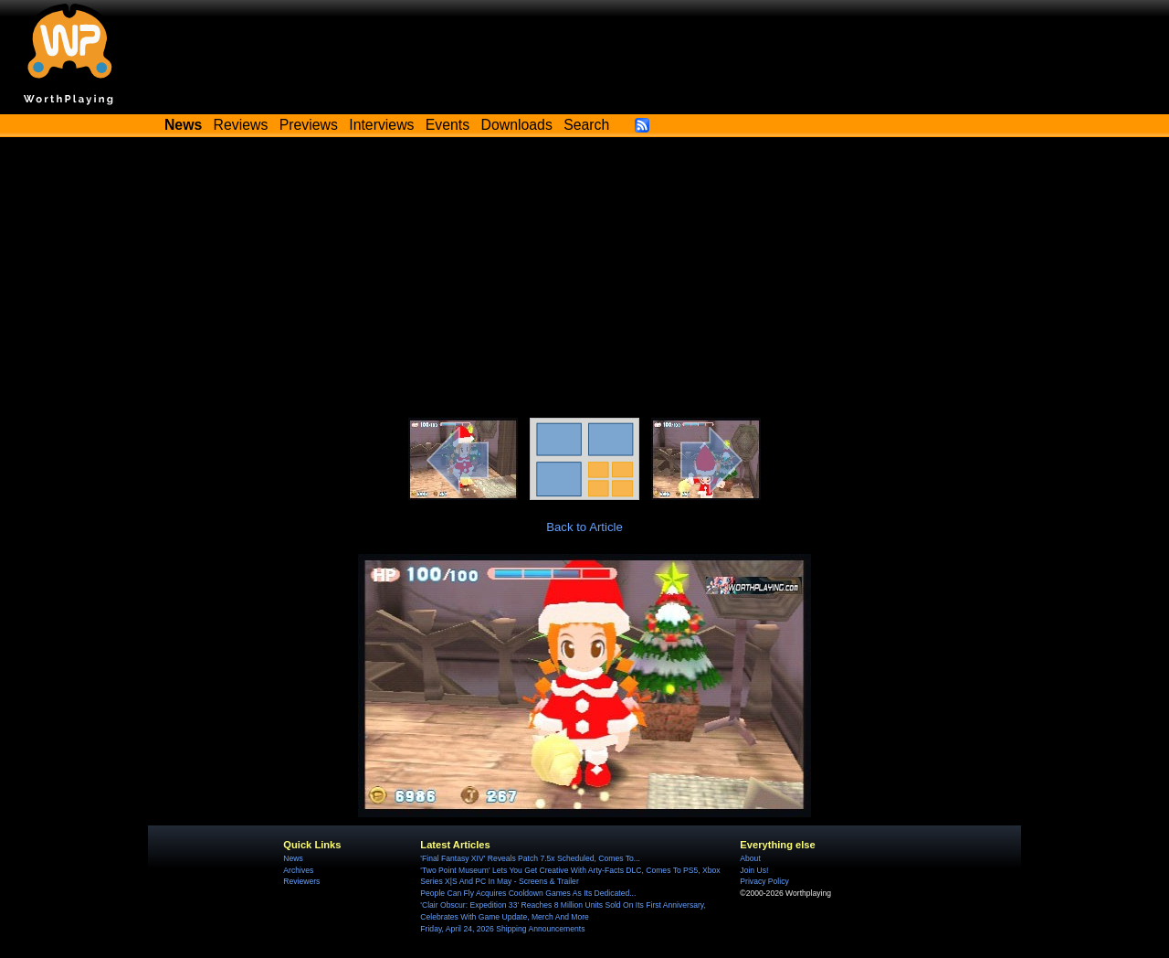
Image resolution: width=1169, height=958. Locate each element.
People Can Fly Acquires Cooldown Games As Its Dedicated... (528, 893)
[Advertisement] (584, 281)
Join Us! (754, 870)
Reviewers (301, 881)
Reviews (241, 125)
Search (586, 125)
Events (447, 125)
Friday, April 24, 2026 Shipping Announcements (502, 928)
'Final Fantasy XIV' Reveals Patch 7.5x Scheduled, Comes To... (530, 858)
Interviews (381, 125)
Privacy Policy (764, 881)
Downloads (517, 125)
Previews (308, 125)
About (750, 858)
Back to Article (584, 527)
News (292, 858)
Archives (298, 870)
